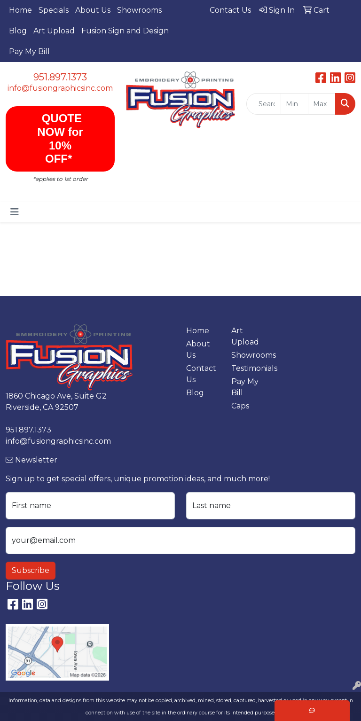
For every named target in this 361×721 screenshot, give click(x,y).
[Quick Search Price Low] (294, 104)
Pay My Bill (29, 51)
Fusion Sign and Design (125, 30)
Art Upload (54, 30)
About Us (92, 10)
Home (20, 10)
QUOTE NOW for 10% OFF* (60, 138)
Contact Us (201, 374)
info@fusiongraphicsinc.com (60, 88)
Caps (240, 405)
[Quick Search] (263, 104)
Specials (54, 10)
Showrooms (139, 10)
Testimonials (248, 368)
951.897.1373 (60, 77)
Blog (18, 30)
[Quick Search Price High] (322, 104)
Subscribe (30, 570)
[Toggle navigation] (14, 212)
